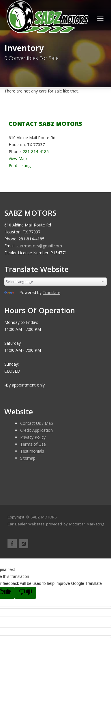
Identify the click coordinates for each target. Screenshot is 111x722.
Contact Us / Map (36, 423)
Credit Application (36, 430)
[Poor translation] (25, 593)
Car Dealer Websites (26, 524)
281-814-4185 (36, 151)
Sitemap (27, 458)
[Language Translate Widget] (55, 281)
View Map (18, 158)
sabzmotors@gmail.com (39, 245)
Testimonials (32, 451)
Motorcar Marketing (86, 524)
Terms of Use (33, 444)
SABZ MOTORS (44, 517)
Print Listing (20, 165)
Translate (51, 292)
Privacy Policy (33, 437)
